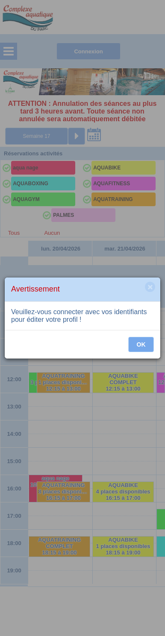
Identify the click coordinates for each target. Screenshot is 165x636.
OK (141, 344)
